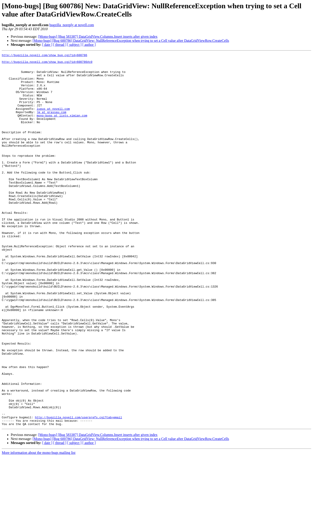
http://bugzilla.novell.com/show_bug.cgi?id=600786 (44, 56)
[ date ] (47, 45)
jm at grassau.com (51, 124)
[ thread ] (59, 45)
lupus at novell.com (53, 120)
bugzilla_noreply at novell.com (71, 25)
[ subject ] (74, 45)
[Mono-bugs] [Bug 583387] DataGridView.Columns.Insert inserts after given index (98, 36)
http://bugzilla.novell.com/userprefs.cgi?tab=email (78, 490)
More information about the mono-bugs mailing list (39, 527)
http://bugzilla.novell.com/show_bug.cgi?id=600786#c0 (47, 64)
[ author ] (89, 45)
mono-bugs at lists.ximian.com (62, 128)
